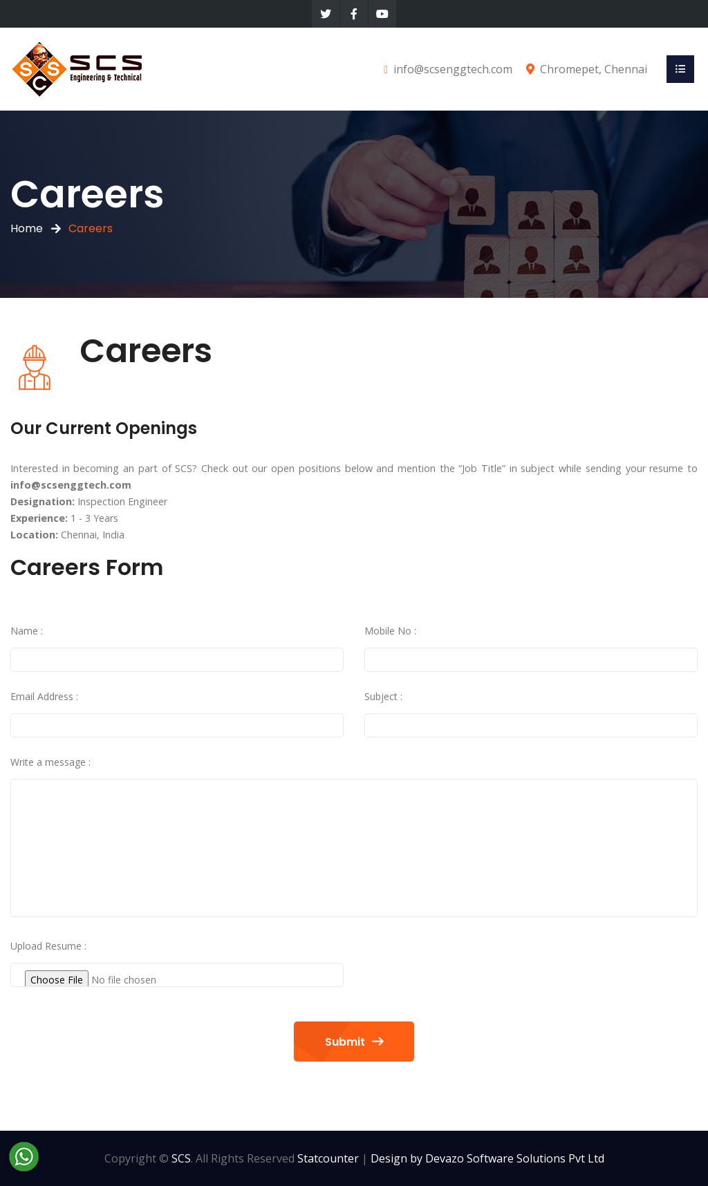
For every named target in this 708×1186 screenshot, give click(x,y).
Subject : (383, 696)
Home (26, 228)
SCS (181, 1158)
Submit (354, 1042)
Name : (26, 630)
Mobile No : (390, 630)
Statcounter (328, 1158)
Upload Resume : (48, 945)
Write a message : (50, 762)
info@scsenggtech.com (452, 69)
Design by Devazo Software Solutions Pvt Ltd (487, 1158)
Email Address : (44, 696)
